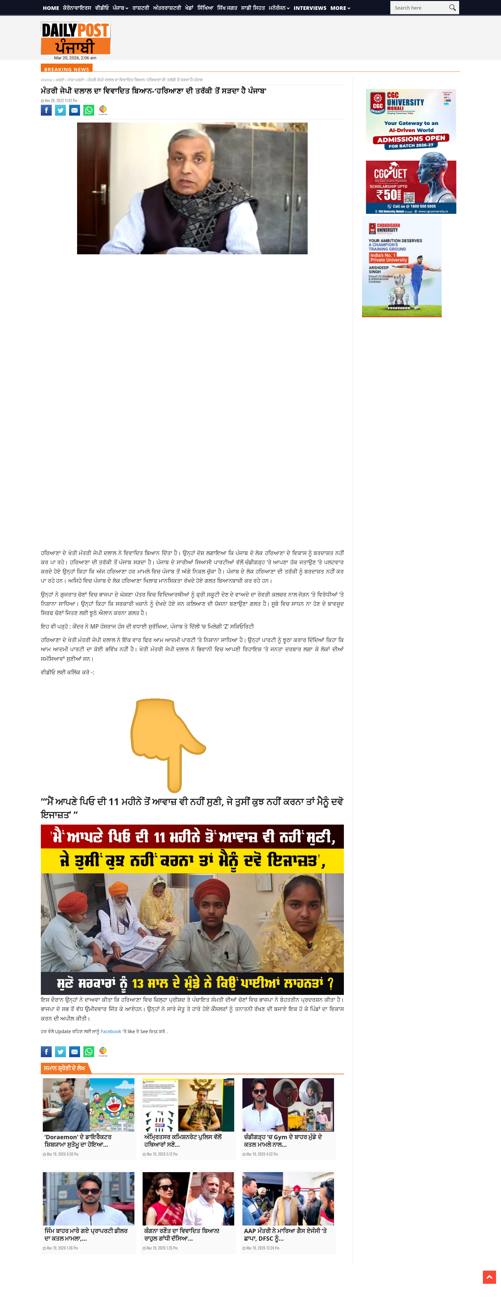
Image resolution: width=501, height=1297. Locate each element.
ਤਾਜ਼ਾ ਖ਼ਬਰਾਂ (75, 80)
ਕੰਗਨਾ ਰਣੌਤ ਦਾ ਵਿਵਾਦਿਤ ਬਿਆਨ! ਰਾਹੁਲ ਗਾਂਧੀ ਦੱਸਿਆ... (181, 1234)
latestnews (87, 1042)
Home (51, 8)
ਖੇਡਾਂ (189, 8)
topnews (154, 1042)
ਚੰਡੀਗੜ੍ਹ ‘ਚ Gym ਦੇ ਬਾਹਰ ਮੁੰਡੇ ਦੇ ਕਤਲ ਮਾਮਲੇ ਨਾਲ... (283, 1140)
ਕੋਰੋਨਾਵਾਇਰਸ (77, 8)
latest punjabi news (58, 1042)
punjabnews (135, 1042)
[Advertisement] (192, 312)
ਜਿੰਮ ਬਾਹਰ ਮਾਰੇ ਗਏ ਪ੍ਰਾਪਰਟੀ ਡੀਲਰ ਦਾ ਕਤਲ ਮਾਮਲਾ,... (85, 1234)
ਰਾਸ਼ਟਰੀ (140, 8)
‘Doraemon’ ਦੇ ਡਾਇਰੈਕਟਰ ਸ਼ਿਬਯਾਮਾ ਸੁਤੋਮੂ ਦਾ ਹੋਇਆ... (77, 1140)
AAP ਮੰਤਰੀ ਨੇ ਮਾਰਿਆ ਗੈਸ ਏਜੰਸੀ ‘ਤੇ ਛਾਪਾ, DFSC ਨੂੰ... (285, 1234)
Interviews (310, 8)
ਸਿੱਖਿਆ (205, 8)
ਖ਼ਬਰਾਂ (60, 80)
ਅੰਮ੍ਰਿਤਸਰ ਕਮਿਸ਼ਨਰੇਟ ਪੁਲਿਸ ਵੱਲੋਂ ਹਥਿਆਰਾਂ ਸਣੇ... (182, 1140)
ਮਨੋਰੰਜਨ (277, 8)
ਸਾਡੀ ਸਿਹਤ (252, 8)
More (338, 8)
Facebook (112, 1031)
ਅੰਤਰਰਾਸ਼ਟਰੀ (167, 8)
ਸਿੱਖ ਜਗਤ (227, 8)
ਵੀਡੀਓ (102, 8)
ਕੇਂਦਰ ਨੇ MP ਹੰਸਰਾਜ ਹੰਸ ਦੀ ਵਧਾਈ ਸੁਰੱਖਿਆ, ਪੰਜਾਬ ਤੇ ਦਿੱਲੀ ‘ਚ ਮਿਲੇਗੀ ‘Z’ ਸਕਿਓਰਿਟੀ (163, 626)
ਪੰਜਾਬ (118, 8)
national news (110, 1042)
